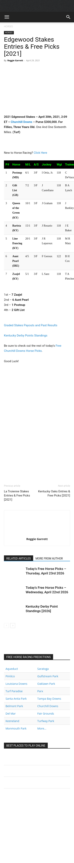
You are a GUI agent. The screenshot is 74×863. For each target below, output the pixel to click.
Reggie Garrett (15, 60)
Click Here (40, 152)
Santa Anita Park (16, 698)
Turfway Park (45, 721)
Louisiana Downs (16, 684)
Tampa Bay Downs (49, 698)
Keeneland (12, 721)
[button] (6, 17)
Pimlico (10, 676)
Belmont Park (14, 706)
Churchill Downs (21, 122)
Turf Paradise (14, 691)
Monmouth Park (16, 728)
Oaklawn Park (46, 684)
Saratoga (43, 669)
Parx (40, 691)
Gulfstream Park (47, 676)
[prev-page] (6, 625)
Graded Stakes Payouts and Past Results (30, 325)
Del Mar (11, 713)
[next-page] (12, 625)
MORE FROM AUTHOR (49, 558)
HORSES (8, 26)
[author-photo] (37, 533)
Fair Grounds (45, 713)
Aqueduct (12, 669)
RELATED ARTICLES (18, 558)
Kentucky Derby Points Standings (25, 335)
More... (41, 728)
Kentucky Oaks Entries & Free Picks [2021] (54, 493)
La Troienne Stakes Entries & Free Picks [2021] (17, 495)
